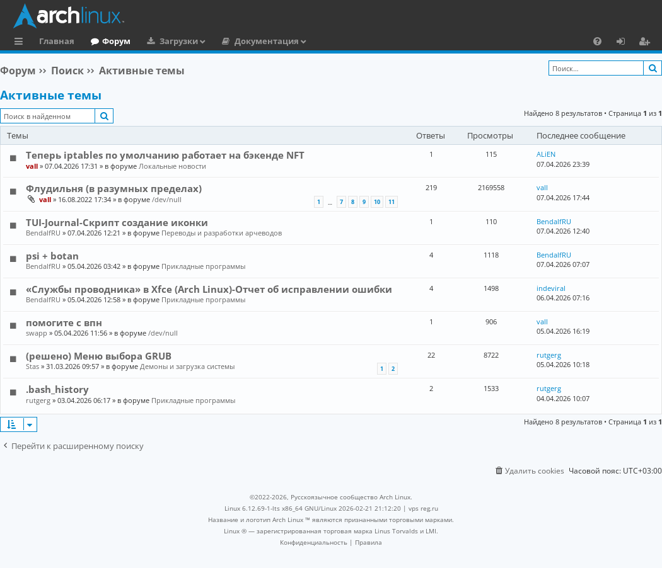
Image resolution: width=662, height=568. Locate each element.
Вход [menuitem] (625, 42)
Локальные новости (172, 166)
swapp (36, 333)
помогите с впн (64, 322)
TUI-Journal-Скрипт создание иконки (117, 222)
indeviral (551, 288)
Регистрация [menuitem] (647, 42)
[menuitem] (597, 40)
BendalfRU (43, 232)
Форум (116, 41)
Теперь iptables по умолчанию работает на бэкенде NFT (165, 155)
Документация (267, 41)
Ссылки (21, 42)
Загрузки (179, 41)
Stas (32, 366)
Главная (56, 41)
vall (32, 166)
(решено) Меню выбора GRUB (98, 355)
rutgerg (549, 355)
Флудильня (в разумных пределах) (114, 188)
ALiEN (546, 154)
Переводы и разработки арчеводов (221, 232)
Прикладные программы (203, 266)
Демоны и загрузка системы (187, 366)
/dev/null (167, 199)
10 (377, 202)
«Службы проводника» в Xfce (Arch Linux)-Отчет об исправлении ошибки (209, 289)
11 (391, 202)
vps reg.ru (423, 508)
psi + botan (52, 255)
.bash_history (57, 389)
